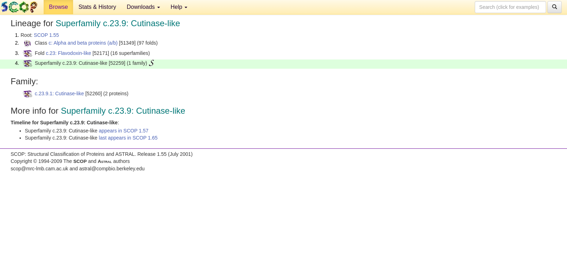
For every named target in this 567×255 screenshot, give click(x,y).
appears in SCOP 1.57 (124, 131)
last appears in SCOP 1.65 (128, 138)
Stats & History (97, 7)
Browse (58, 7)
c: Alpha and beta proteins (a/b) (83, 43)
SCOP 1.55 (46, 35)
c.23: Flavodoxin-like (68, 53)
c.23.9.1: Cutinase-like (59, 93)
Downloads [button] (143, 7)
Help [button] (179, 7)
